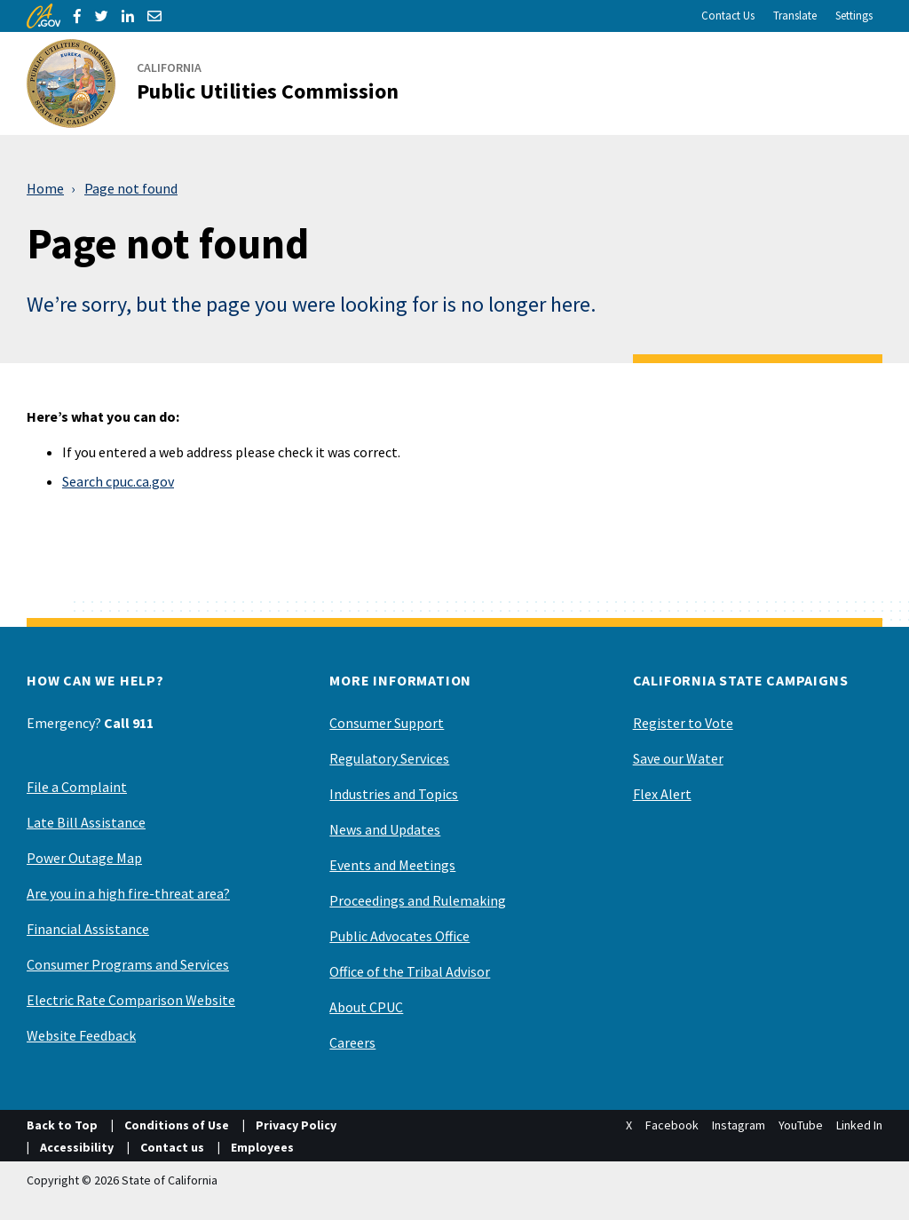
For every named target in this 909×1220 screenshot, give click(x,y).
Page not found (131, 188)
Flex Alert (662, 794)
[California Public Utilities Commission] (223, 83)
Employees (262, 1147)
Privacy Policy (296, 1125)
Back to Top (62, 1125)
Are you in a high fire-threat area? (128, 893)
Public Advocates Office (399, 936)
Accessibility (77, 1147)
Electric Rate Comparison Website (131, 1000)
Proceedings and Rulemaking (417, 900)
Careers (352, 1042)
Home (45, 188)
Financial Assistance (88, 929)
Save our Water (678, 758)
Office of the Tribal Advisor (409, 971)
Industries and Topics (393, 794)
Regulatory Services (389, 758)
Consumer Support (386, 723)
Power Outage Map (84, 858)
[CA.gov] (43, 16)
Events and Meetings (392, 865)
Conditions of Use (176, 1125)
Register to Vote (683, 723)
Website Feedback (81, 1035)
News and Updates (384, 829)
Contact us (172, 1147)
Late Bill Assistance (86, 822)
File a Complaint (77, 787)
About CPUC (366, 1007)
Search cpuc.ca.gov (118, 481)
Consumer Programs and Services (128, 964)
